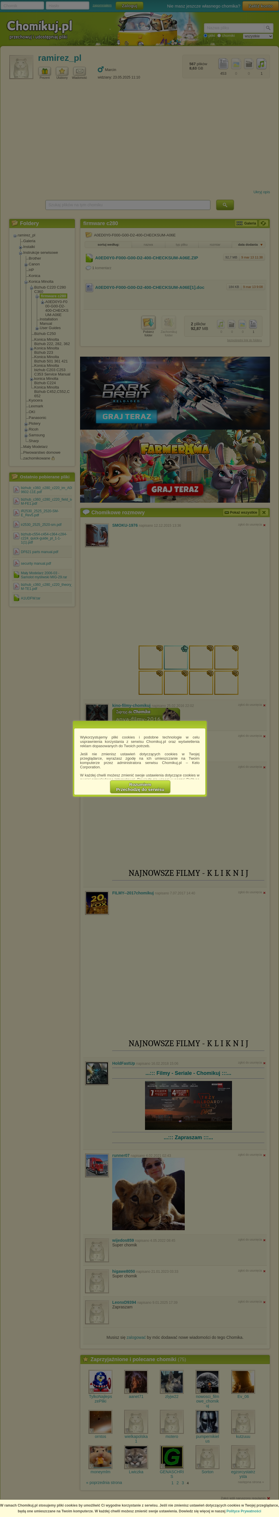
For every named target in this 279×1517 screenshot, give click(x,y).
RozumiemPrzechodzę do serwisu (140, 787)
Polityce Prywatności (244, 1511)
